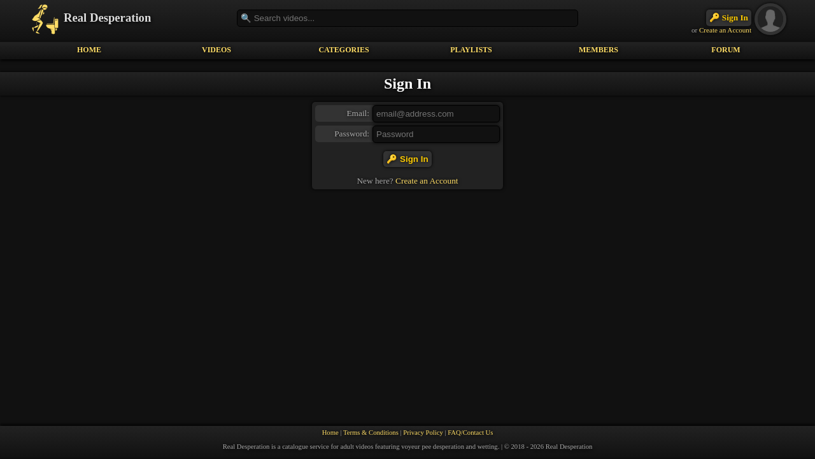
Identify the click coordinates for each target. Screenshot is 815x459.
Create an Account (725, 30)
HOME (89, 49)
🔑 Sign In (728, 17)
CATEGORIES (343, 49)
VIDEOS (216, 49)
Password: (351, 133)
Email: (357, 113)
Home (330, 432)
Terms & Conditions (371, 432)
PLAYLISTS (471, 49)
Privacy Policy (423, 432)
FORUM (725, 49)
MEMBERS (598, 49)
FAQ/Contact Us (470, 432)
